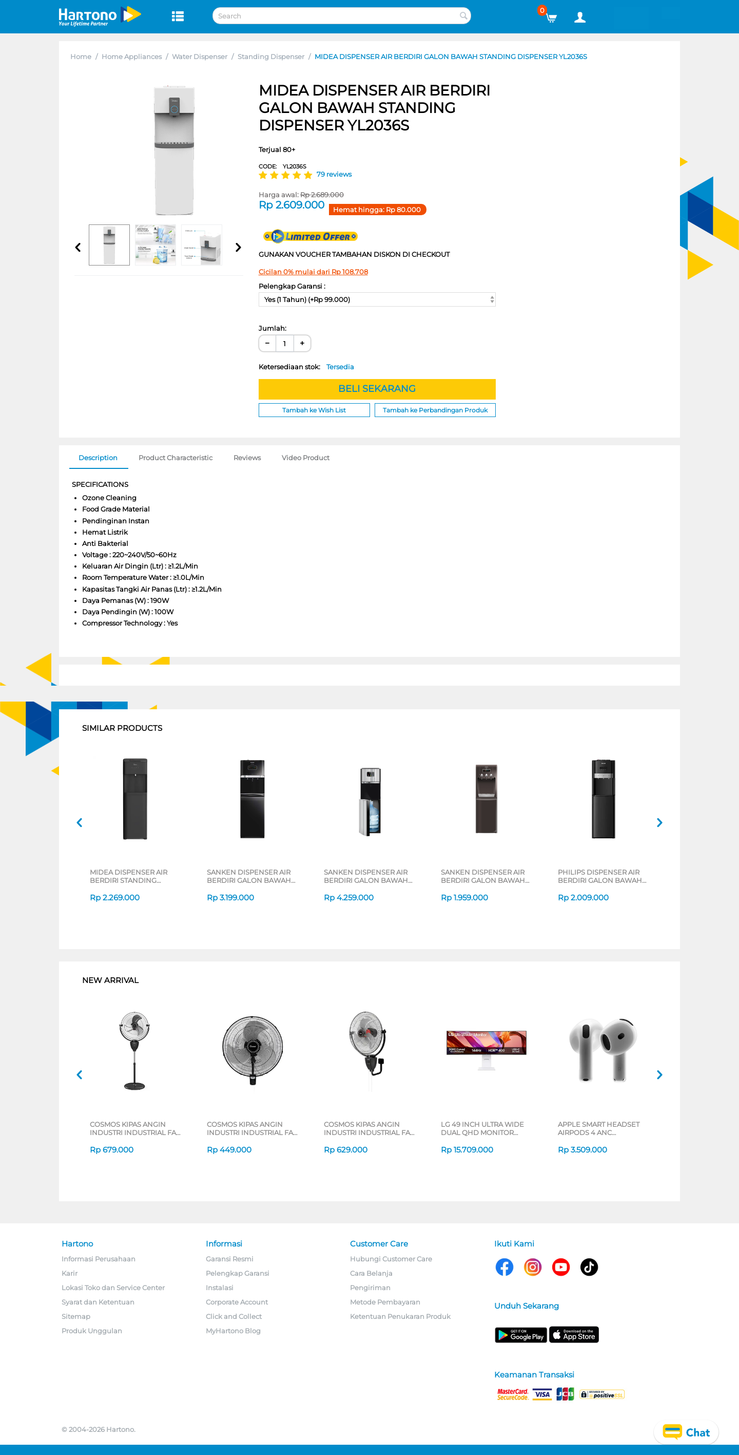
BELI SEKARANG (377, 388)
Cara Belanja (371, 1273)
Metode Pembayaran (385, 1302)
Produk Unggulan (92, 1331)
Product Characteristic (175, 457)
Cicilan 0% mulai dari (313, 272)
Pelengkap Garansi (237, 1273)
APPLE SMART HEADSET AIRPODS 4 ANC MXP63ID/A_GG (598, 1128)
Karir (69, 1273)
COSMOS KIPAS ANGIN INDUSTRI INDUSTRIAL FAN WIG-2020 (370, 1128)
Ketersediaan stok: (306, 367)
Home (80, 56)
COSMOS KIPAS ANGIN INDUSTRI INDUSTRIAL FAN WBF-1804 (253, 1128)
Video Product (305, 457)
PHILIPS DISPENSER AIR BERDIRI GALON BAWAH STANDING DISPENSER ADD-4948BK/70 (600, 876)
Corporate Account (237, 1302)
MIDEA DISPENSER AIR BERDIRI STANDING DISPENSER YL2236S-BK (130, 876)
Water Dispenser (199, 56)
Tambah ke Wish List (314, 410)
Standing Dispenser (271, 56)
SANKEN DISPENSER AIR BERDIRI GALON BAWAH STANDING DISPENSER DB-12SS (370, 876)
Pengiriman (370, 1287)
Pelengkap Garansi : (292, 286)
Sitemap (76, 1316)
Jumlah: (272, 328)
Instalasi (220, 1287)
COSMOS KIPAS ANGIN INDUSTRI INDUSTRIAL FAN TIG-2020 (136, 1128)
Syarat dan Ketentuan (98, 1302)
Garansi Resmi (230, 1259)
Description (98, 457)
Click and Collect (234, 1316)
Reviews (247, 457)
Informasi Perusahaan (98, 1259)
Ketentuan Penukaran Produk (400, 1316)
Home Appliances (132, 56)
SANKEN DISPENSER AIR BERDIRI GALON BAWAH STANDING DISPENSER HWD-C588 (249, 876)
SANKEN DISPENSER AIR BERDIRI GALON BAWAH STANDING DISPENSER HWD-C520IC (483, 876)
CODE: (282, 166)
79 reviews (334, 174)
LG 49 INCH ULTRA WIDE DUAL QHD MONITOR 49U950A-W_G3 (482, 1128)
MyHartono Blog (233, 1331)
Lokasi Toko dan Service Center (113, 1287)
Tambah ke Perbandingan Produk (435, 410)
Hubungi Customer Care (391, 1259)
